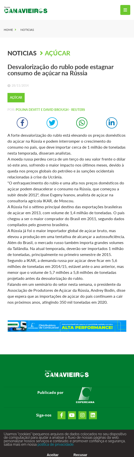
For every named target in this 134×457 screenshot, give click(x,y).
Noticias (27, 30)
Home (8, 30)
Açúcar (57, 53)
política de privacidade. (55, 446)
